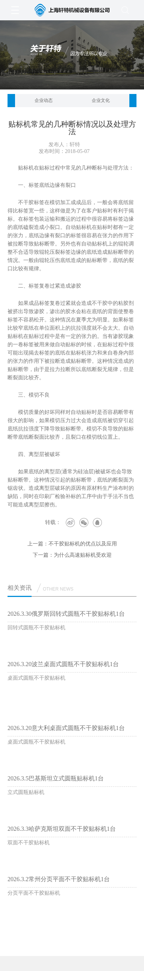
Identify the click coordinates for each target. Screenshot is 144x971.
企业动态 (44, 100)
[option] (43, 100)
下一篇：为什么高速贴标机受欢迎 (72, 555)
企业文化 (101, 100)
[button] (11, 100)
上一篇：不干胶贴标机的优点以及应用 (72, 544)
